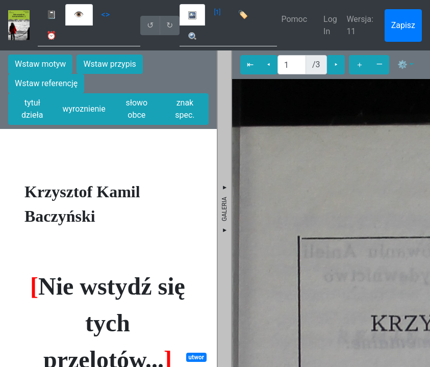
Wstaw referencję (46, 83)
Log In (330, 25)
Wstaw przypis (109, 64)
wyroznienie (83, 109)
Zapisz (403, 25)
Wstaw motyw (40, 64)
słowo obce (136, 109)
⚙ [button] (402, 64)
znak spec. (184, 109)
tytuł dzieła (32, 109)
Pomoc (294, 19)
